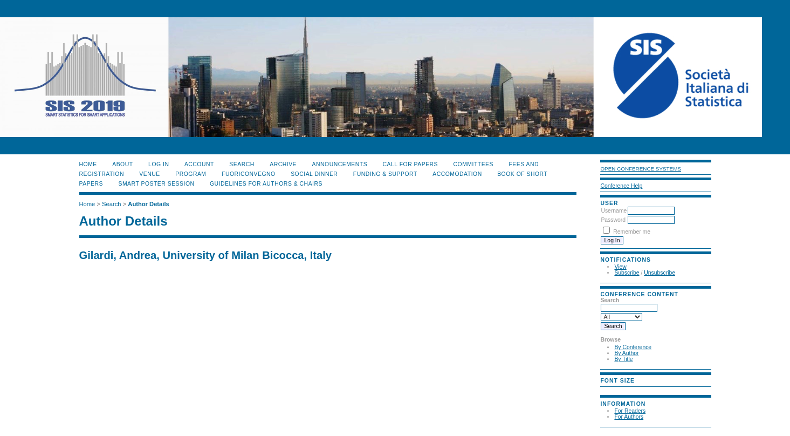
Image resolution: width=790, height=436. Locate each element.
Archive (283, 164)
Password (613, 220)
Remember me (631, 232)
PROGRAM (190, 174)
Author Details (148, 204)
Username (614, 211)
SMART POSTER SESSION (156, 184)
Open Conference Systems (640, 169)
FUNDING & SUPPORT (385, 174)
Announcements (340, 164)
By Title (623, 359)
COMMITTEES (473, 164)
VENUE (149, 174)
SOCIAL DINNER (314, 174)
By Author (626, 353)
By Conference (632, 347)
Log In (158, 164)
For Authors (628, 417)
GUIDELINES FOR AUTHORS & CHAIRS (266, 184)
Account (199, 164)
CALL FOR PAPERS (410, 164)
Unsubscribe (659, 273)
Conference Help (621, 186)
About (122, 164)
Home (88, 164)
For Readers (629, 411)
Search (241, 164)
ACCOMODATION (457, 174)
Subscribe (626, 273)
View (620, 267)
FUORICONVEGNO (249, 174)
